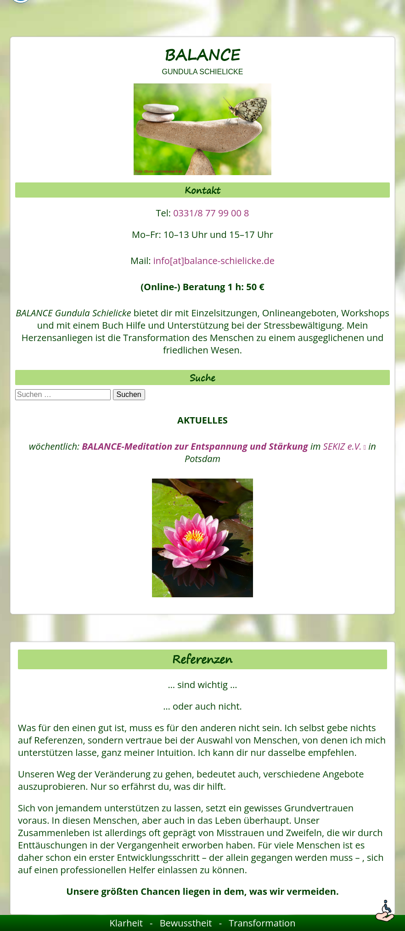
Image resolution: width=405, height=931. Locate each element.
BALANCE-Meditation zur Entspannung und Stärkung (195, 446)
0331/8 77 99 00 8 (211, 213)
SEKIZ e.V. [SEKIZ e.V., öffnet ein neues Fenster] (344, 446)
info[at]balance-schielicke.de (214, 260)
